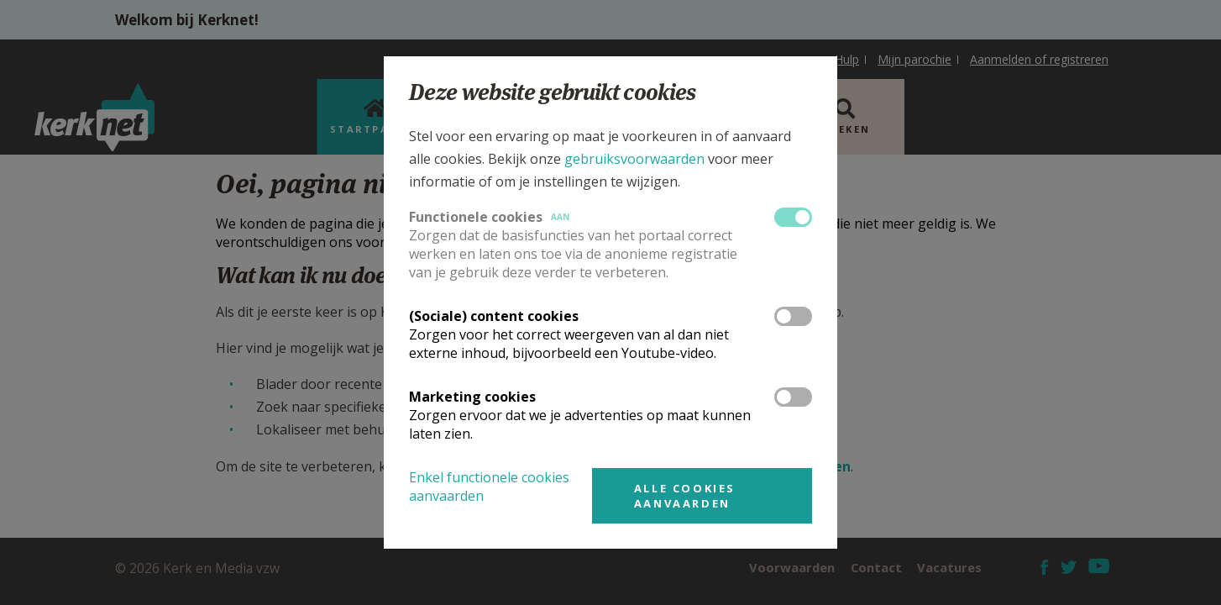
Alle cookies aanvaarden (685, 496)
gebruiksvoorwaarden (634, 159)
